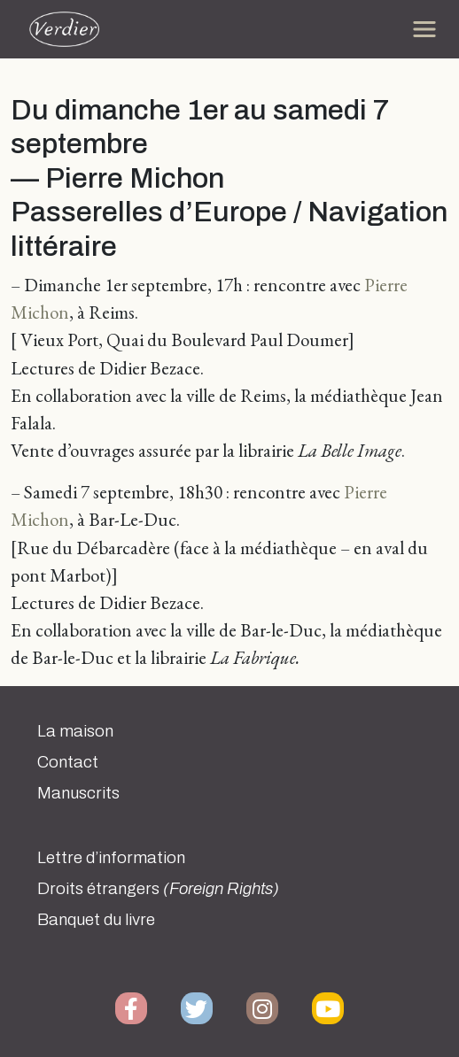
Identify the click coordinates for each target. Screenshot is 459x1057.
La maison (75, 731)
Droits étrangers (158, 889)
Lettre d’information (111, 858)
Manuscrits (78, 793)
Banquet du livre (96, 920)
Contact (67, 762)
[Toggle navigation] (424, 29)
